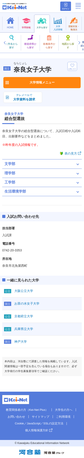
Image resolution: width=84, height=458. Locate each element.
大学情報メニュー (42, 82)
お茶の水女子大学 (26, 303)
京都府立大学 (23, 316)
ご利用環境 (63, 416)
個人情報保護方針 (36, 430)
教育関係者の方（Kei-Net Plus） (27, 409)
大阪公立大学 (23, 291)
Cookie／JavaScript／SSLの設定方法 (39, 423)
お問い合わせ (16, 416)
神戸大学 (20, 341)
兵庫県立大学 (23, 329)
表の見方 (71, 153)
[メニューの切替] (78, 6)
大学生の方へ (63, 409)
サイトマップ (40, 416)
